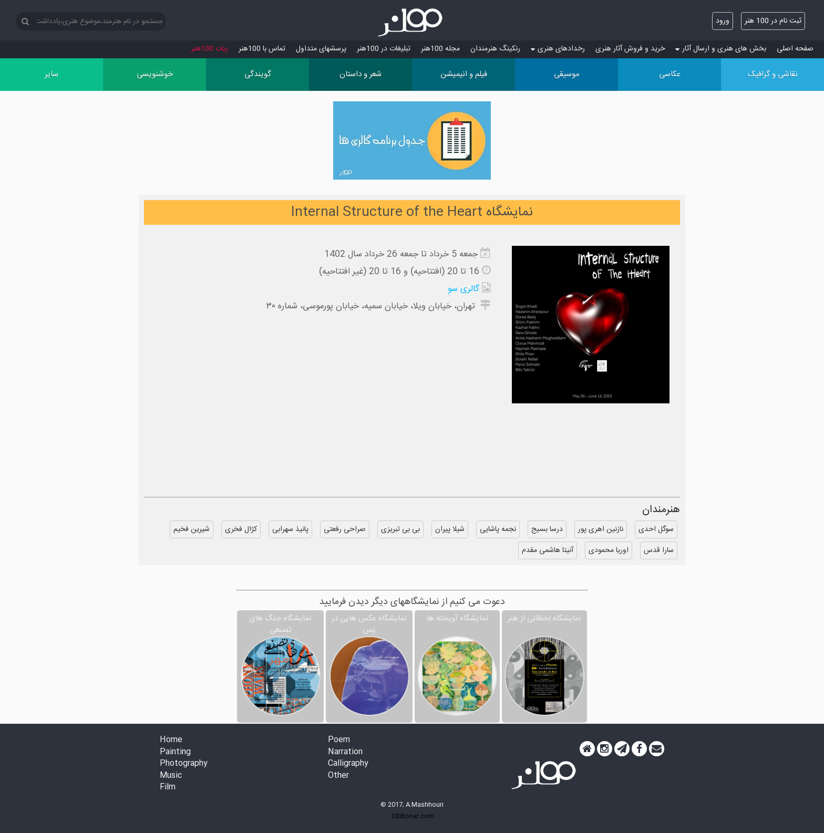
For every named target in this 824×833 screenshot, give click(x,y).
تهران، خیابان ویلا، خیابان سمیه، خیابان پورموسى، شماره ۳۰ (372, 306)
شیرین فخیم (191, 529)
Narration (345, 752)
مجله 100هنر (440, 49)
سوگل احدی (656, 529)
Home (171, 740)
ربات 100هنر (209, 49)
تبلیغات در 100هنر (383, 49)
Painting (175, 752)
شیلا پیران (450, 529)
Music (171, 776)
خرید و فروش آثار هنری (630, 49)
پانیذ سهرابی (290, 529)
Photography (184, 764)
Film (168, 788)
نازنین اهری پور (600, 529)
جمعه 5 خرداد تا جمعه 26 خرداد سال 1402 (401, 254)
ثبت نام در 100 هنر (773, 21)
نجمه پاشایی (498, 529)
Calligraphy (348, 764)
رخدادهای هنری (558, 49)
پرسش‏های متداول (321, 49)
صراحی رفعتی (345, 529)
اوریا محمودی (609, 550)
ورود (722, 21)
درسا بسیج (547, 529)
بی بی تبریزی (400, 529)
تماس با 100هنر (262, 49)
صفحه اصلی (795, 49)
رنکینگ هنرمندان (495, 49)
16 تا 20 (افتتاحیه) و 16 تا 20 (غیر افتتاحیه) (399, 272)
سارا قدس (659, 550)
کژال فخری (241, 529)
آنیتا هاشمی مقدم (547, 550)
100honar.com (412, 816)
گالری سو (463, 289)
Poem (339, 740)
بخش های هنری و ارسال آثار (720, 49)
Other (338, 776)
